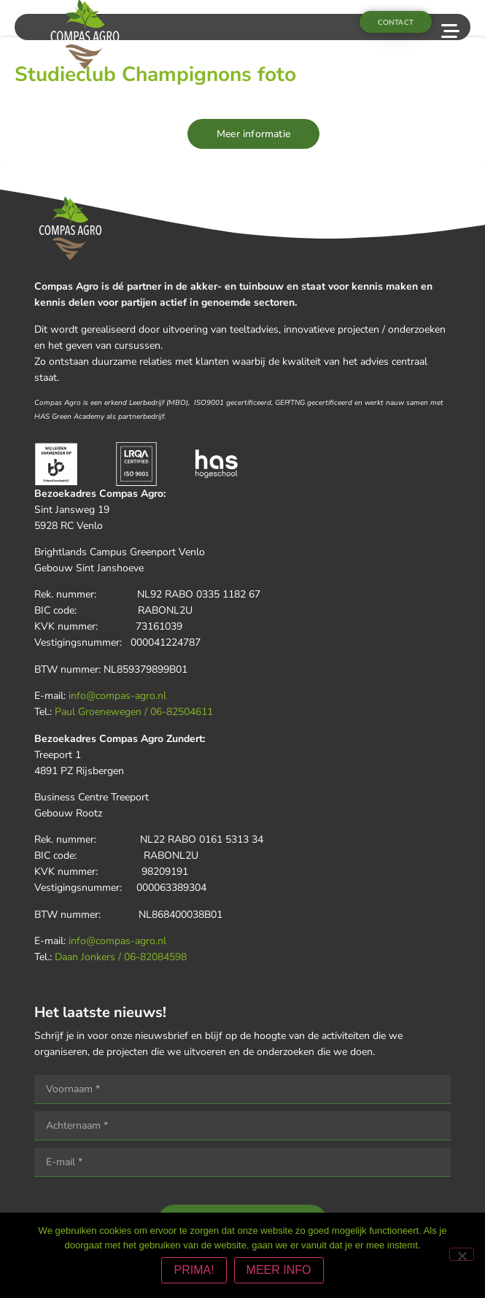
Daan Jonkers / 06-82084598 (121, 957)
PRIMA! (194, 1270)
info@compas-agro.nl (117, 696)
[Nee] (461, 1254)
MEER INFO (279, 1270)
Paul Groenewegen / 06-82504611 (134, 712)
